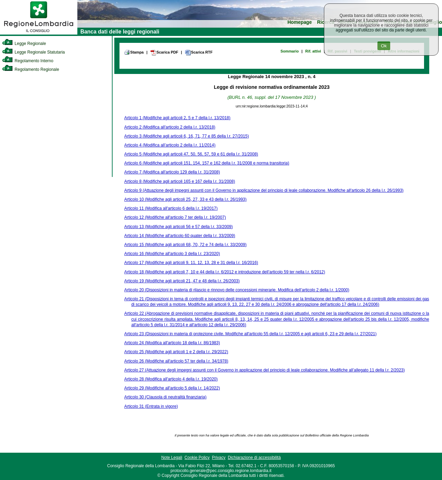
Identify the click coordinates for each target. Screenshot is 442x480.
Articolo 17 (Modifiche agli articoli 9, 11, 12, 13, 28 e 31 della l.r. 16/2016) (191, 262)
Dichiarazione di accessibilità (254, 457)
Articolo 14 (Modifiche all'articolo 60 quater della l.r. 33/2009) (179, 235)
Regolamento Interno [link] (27, 60)
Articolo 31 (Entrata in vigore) (151, 406)
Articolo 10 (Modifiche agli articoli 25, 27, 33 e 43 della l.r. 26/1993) (185, 199)
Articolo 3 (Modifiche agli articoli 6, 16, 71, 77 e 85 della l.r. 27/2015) (186, 136)
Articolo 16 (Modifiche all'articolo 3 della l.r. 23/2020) (172, 253)
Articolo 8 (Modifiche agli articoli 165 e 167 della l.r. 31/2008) (179, 181)
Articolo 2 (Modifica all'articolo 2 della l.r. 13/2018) (169, 127)
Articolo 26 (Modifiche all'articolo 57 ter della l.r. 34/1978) (176, 361)
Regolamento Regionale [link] (30, 69)
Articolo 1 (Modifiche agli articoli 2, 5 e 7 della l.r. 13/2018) (177, 117)
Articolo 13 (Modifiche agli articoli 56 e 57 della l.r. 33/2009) (178, 226)
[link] (38, 33)
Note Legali (171, 457)
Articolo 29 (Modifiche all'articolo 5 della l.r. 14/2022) (172, 388)
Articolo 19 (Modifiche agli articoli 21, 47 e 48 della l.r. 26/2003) (182, 281)
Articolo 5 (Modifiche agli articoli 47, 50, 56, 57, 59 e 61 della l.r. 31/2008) (191, 154)
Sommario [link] (289, 51)
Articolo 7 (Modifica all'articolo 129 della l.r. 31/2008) (172, 172)
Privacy (218, 457)
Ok (384, 45)
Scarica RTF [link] (198, 52)
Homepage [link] (299, 22)
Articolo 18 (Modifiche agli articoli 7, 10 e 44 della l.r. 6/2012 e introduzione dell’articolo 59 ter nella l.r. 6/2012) (224, 272)
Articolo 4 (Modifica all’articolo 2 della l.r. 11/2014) (169, 145)
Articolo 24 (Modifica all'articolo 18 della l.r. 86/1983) (172, 342)
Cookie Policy (197, 457)
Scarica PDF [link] (164, 52)
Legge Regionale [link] (24, 43)
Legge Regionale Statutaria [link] (33, 52)
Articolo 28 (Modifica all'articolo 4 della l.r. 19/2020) (171, 379)
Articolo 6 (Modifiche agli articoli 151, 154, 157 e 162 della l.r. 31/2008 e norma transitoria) (206, 163)
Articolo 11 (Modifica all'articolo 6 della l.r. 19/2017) (171, 208)
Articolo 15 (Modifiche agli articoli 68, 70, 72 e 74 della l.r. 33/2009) (185, 244)
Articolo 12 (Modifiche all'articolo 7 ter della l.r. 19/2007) (175, 217)
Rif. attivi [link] (313, 51)
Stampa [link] (134, 52)
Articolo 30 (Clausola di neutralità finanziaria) (165, 397)
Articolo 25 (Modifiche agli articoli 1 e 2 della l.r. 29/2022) (176, 351)
